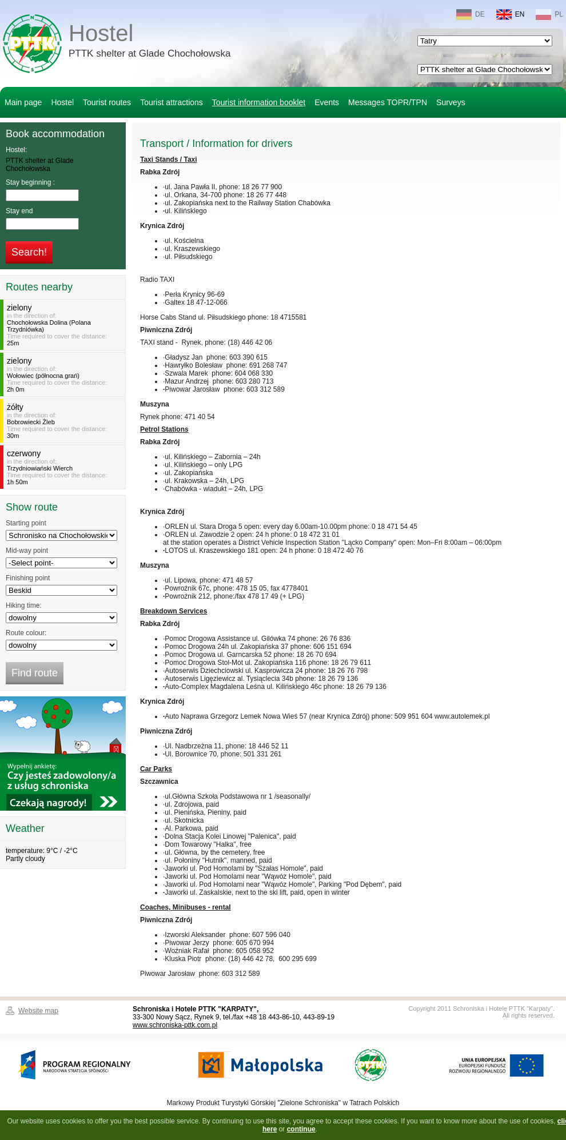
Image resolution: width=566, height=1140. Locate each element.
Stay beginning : (30, 182)
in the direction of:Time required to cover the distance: (64, 324)
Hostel (149, 42)
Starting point (26, 523)
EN (510, 14)
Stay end (19, 211)
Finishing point (28, 578)
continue (301, 1129)
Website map (38, 1011)
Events (326, 102)
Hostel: (16, 150)
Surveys (450, 102)
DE (470, 14)
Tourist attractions (171, 102)
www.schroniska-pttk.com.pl (175, 1025)
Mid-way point (27, 551)
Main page (23, 102)
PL (549, 14)
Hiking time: (24, 605)
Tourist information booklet (258, 102)
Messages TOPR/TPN (387, 102)
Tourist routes (107, 102)
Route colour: (26, 633)
